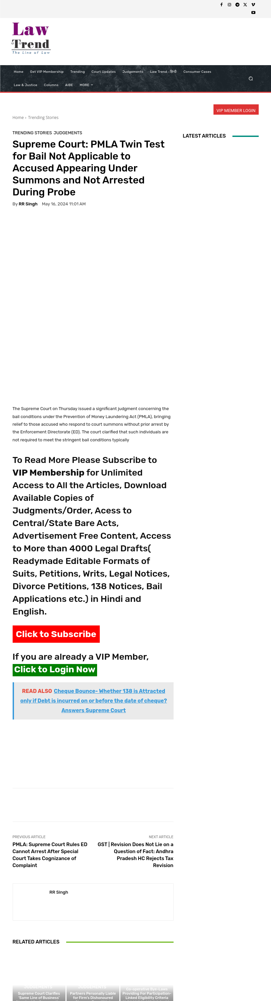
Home (18, 117)
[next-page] (27, 957)
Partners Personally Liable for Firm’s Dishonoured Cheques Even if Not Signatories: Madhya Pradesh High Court (93, 932)
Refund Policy (149, 983)
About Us (60, 983)
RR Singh (28, 204)
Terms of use (118, 983)
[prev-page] (17, 957)
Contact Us (178, 983)
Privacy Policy (87, 983)
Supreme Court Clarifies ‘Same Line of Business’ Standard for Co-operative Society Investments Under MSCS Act (39, 932)
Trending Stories (43, 117)
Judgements (68, 133)
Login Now (204, 983)
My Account (231, 983)
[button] (250, 78)
